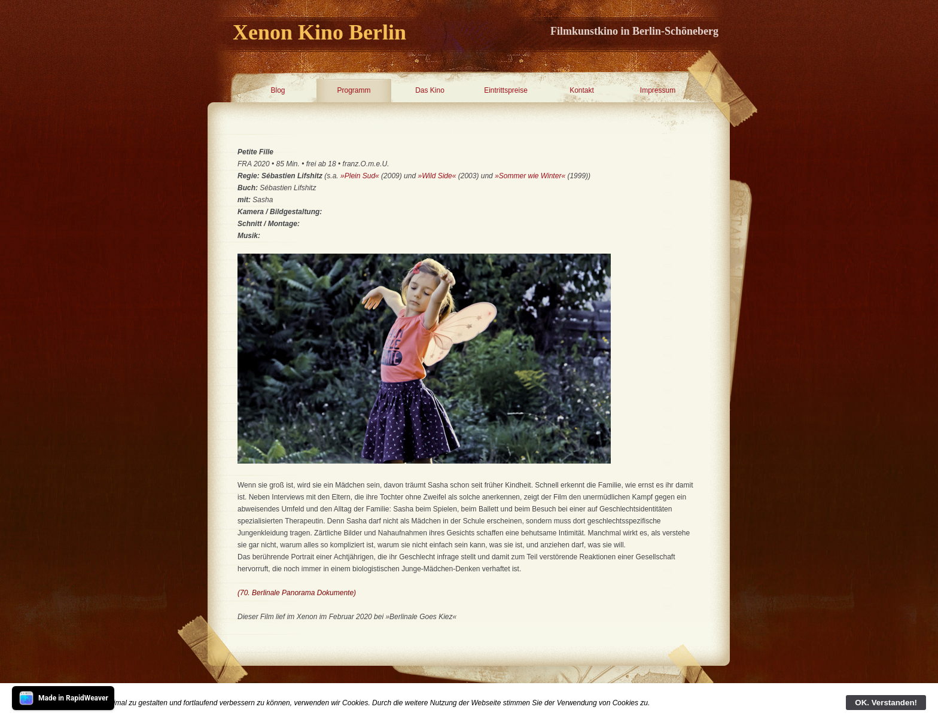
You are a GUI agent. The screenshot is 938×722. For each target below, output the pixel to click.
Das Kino (429, 90)
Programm (353, 90)
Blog (277, 90)
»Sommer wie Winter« (530, 176)
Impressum (657, 90)
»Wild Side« (437, 176)
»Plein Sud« (359, 176)
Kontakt (582, 90)
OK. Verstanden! (886, 702)
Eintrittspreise (506, 90)
